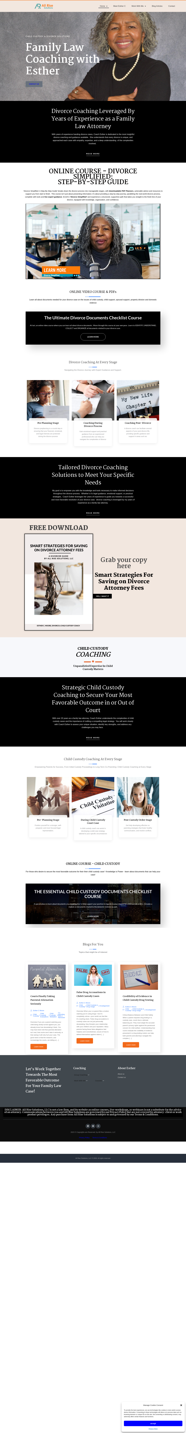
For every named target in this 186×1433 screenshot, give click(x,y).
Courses (102, 1151)
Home (89, 6)
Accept (153, 1423)
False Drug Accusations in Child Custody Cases (91, 1072)
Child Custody (36, 1087)
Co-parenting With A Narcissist (61, 1088)
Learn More (93, 358)
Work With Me (124, 6)
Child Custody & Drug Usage (91, 1082)
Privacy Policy (153, 1429)
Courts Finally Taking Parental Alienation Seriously (46, 1076)
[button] (181, 1405)
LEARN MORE (93, 987)
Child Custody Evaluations (44, 1088)
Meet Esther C (105, 6)
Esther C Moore (38, 1083)
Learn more (38, 1119)
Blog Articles (143, 6)
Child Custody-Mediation (53, 1088)
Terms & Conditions (99, 1195)
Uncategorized (104, 1082)
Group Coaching (105, 1143)
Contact (157, 6)
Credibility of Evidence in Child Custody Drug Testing (138, 1076)
